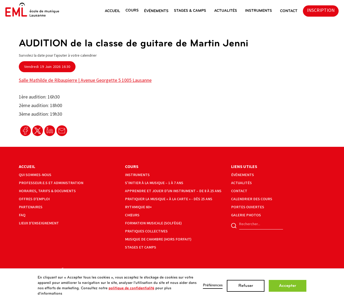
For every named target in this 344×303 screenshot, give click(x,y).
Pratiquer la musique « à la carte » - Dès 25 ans (168, 199)
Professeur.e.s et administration (51, 183)
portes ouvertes (247, 207)
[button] (115, 11)
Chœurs (132, 215)
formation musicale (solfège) (153, 223)
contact (239, 191)
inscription (321, 10)
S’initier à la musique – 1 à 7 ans (154, 183)
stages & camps (190, 11)
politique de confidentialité (131, 288)
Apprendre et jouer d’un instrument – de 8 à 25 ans (173, 191)
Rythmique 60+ (138, 207)
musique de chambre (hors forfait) (158, 239)
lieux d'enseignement (39, 223)
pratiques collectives (146, 231)
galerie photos (246, 215)
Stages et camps (140, 247)
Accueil (27, 166)
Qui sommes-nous (35, 175)
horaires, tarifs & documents (47, 191)
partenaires (30, 207)
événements (242, 175)
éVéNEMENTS (156, 11)
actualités (225, 11)
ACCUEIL (112, 11)
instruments (258, 11)
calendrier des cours (251, 199)
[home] (32, 10)
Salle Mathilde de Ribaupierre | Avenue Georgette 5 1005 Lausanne (85, 80)
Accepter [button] (287, 286)
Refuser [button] (245, 286)
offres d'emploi (34, 199)
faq (22, 215)
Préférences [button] (213, 285)
